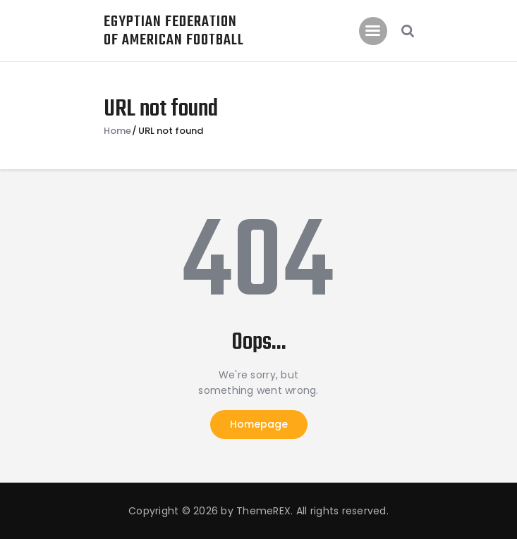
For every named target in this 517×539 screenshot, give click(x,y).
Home (117, 131)
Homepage (259, 424)
